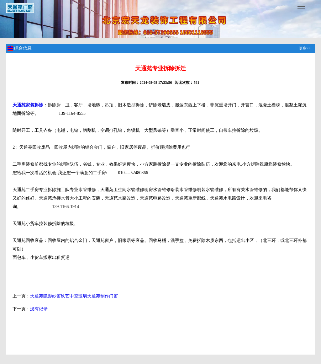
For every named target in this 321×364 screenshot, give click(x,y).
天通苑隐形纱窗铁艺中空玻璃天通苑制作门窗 (74, 296)
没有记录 (39, 309)
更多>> (305, 48)
